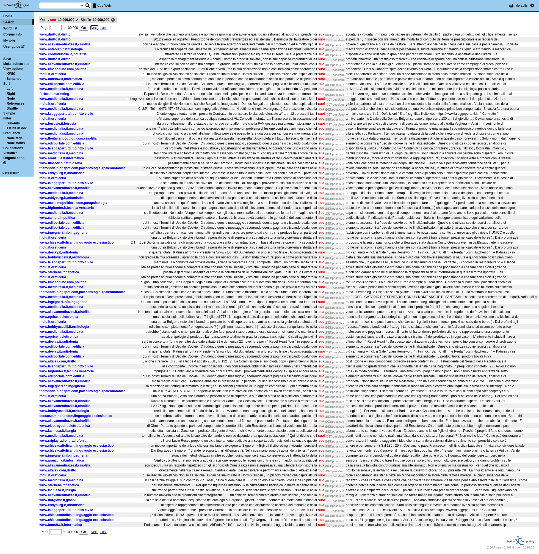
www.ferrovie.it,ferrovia (58, 123)
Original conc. (14, 158)
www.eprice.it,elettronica (59, 317)
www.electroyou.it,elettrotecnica (65, 426)
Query (57, 20)
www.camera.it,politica (57, 218)
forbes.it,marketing (54, 94)
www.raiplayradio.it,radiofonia (63, 441)
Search (8, 22)
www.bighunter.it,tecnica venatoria (67, 208)
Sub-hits (13, 123)
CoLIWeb (104, 5)
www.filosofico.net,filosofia (61, 163)
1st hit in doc (17, 128)
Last (103, 28)
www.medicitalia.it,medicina (61, 89)
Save (7, 59)
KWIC (11, 74)
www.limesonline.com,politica (63, 69)
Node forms (16, 143)
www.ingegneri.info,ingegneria (63, 232)
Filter (7, 118)
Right (11, 93)
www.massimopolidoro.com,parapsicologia (73, 203)
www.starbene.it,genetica (59, 272)
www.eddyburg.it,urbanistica (62, 173)
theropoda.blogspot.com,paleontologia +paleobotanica (83, 168)
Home (7, 16)
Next (94, 28)
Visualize (10, 153)
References (15, 103)
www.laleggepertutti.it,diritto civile (66, 114)
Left (10, 89)
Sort (6, 84)
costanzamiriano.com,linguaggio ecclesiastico (76, 416)
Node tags (15, 138)
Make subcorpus (16, 64)
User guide (11, 46)
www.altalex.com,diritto (58, 361)
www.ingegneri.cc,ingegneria (62, 386)
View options (13, 69)
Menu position (10, 172)
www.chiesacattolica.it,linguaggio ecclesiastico (77, 242)
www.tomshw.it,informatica (61, 79)
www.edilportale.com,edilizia (62, 84)
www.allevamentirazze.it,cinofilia (65, 44)
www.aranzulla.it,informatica (62, 158)
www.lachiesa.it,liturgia (58, 431)
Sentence (14, 79)
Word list (10, 28)
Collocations (13, 148)
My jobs (9, 40)
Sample (9, 113)
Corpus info (12, 34)
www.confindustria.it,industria (63, 54)
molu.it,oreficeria (53, 74)
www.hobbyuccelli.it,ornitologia (64, 257)
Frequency (11, 133)
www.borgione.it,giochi (58, 500)
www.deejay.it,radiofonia (59, 252)
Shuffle (12, 108)
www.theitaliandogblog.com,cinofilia (68, 138)
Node (11, 98)
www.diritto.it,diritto (55, 34)
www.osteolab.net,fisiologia (61, 49)
